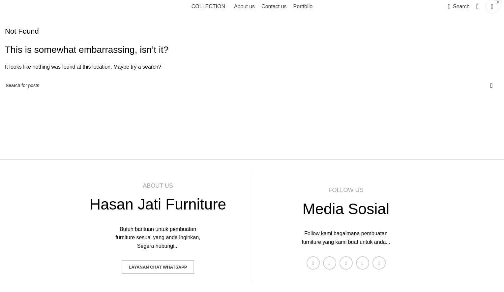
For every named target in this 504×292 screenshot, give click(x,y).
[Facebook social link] (313, 263)
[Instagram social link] (346, 263)
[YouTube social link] (362, 263)
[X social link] (329, 263)
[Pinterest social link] (379, 263)
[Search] (459, 6)
